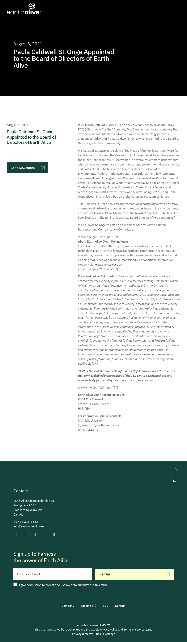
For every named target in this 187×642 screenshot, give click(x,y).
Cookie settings (105, 634)
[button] (10, 152)
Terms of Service (134, 629)
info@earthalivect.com (28, 526)
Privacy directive (82, 634)
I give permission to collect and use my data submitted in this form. (63, 585)
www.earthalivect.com (109, 264)
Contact (120, 606)
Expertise (88, 605)
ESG (105, 606)
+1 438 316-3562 (25, 522)
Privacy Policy (108, 629)
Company (68, 606)
